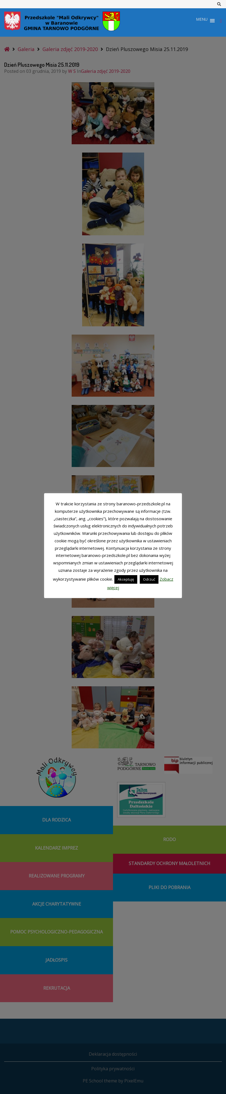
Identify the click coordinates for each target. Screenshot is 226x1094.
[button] (202, 20)
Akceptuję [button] (126, 579)
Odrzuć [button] (149, 579)
